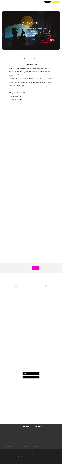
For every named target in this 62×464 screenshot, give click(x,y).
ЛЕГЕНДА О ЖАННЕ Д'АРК (8, 458)
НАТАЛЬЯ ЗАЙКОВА (35, 5)
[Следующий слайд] (46, 286)
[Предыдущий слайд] (16, 286)
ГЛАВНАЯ (19, 5)
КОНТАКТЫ (47, 453)
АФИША (43, 5)
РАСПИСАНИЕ (20, 456)
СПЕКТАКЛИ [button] (26, 5)
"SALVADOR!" (6, 457)
